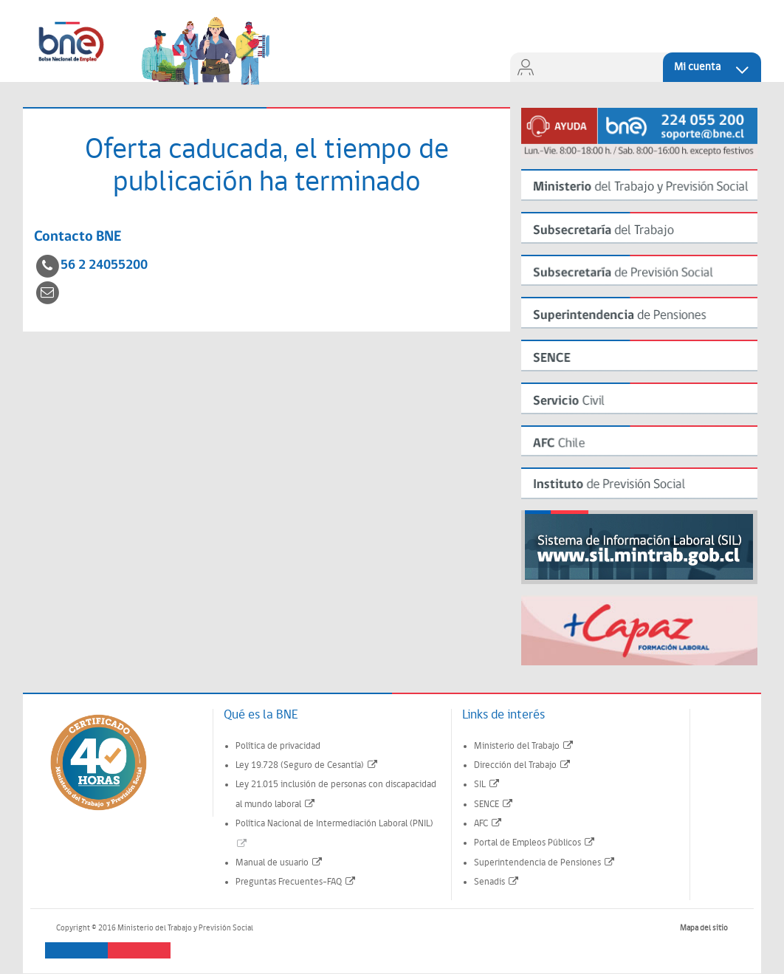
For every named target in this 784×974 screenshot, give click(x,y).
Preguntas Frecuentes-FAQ (296, 882)
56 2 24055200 (104, 265)
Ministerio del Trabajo (524, 746)
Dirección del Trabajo (522, 765)
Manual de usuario (279, 863)
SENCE (494, 804)
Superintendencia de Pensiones (545, 863)
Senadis (497, 882)
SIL (487, 784)
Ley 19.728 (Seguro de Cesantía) (307, 765)
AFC (488, 824)
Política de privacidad (277, 746)
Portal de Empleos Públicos (535, 843)
